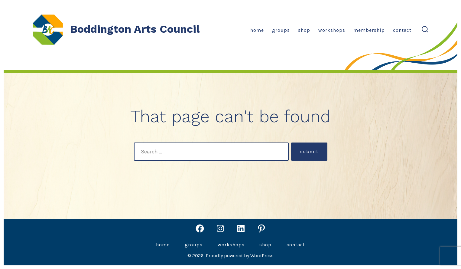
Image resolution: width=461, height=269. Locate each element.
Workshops (331, 30)
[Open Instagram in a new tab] (220, 228)
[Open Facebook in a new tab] (199, 228)
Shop (304, 30)
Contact (402, 30)
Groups (281, 30)
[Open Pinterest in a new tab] (261, 228)
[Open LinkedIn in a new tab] (241, 228)
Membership (369, 30)
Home (257, 30)
